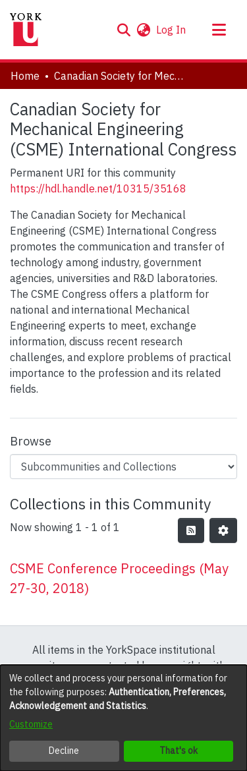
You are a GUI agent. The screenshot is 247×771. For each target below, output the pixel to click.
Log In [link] (171, 29)
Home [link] (25, 75)
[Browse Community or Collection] (123, 466)
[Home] (25, 29)
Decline (64, 751)
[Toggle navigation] (218, 29)
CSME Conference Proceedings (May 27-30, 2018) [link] (119, 578)
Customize (31, 724)
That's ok (178, 751)
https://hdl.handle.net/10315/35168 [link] (98, 188)
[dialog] (123, 718)
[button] (123, 30)
